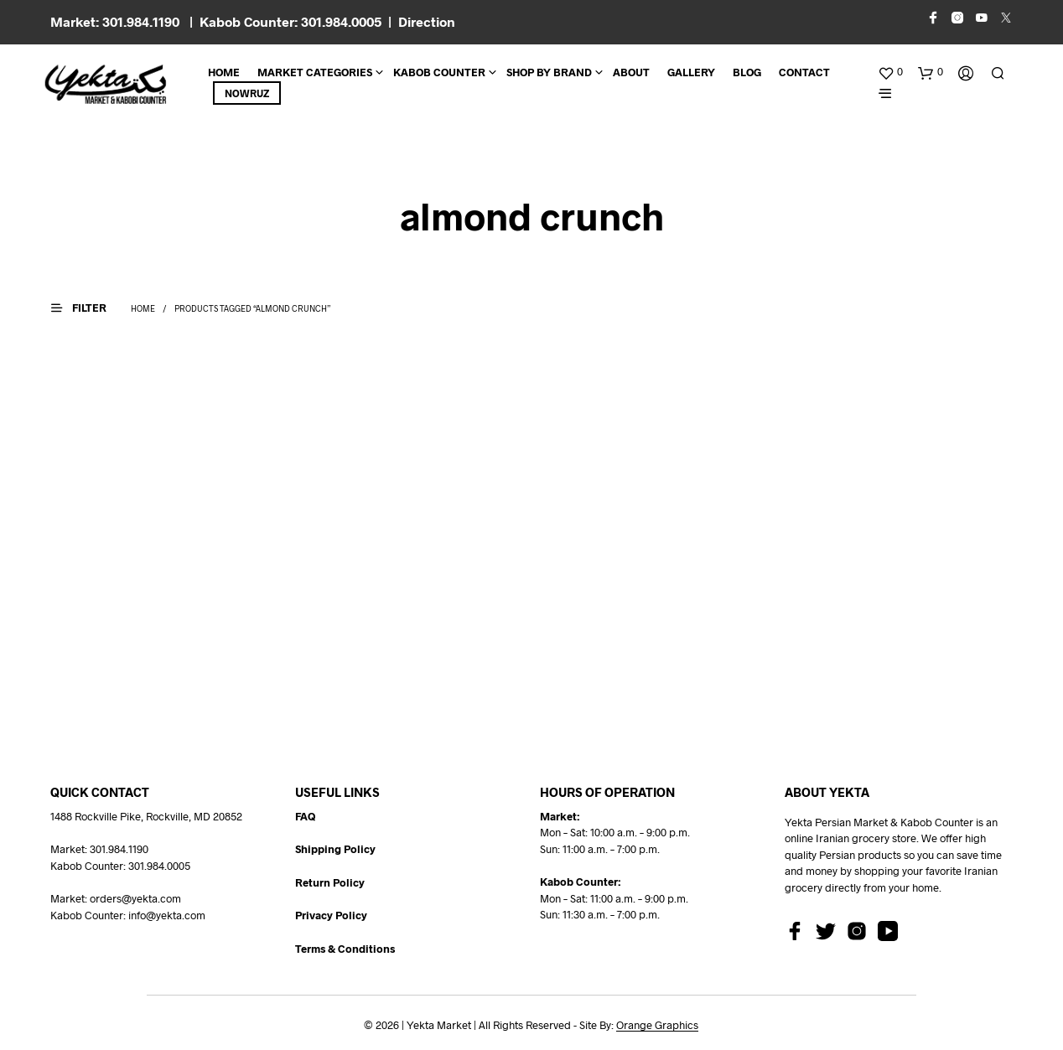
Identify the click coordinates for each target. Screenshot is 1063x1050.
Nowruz (247, 93)
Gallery (691, 72)
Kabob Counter (439, 72)
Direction (426, 21)
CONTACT (804, 72)
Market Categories (314, 72)
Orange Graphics (657, 1025)
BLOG (747, 72)
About (631, 72)
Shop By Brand (549, 72)
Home (224, 72)
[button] (890, 72)
